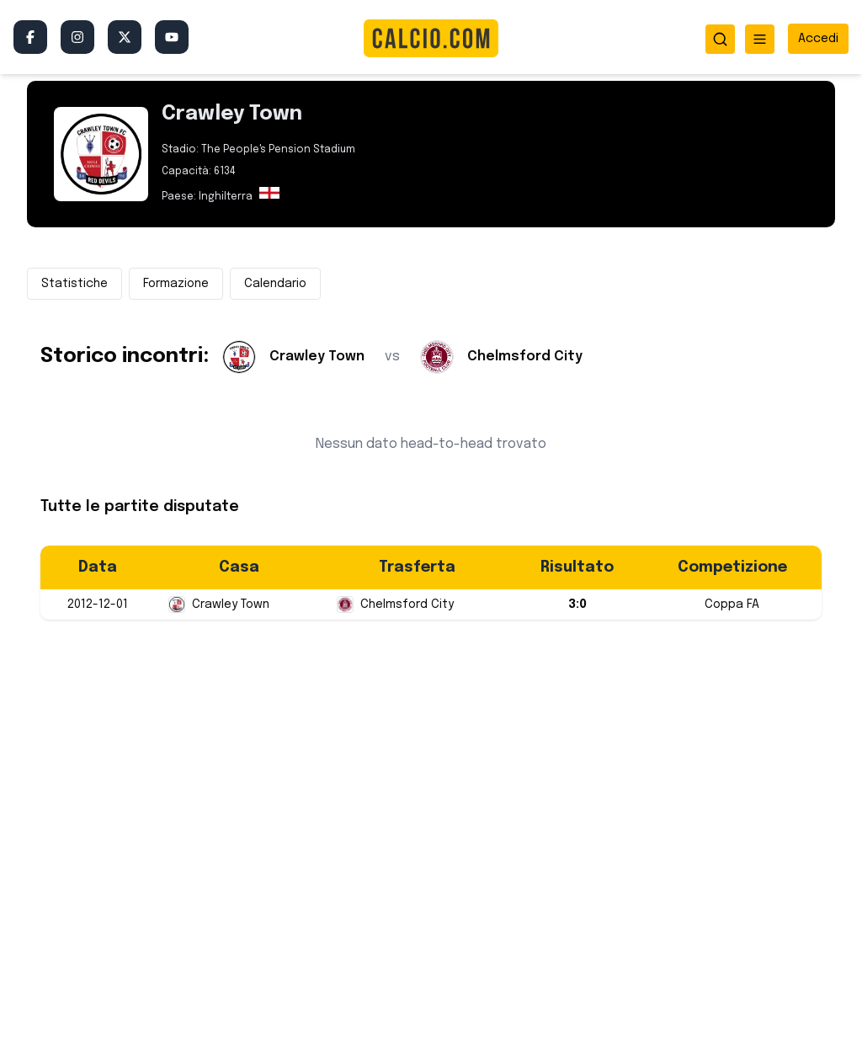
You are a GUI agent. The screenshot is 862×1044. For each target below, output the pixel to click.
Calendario (275, 284)
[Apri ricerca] (720, 39)
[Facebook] (30, 37)
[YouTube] (172, 37)
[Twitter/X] (124, 37)
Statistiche (74, 284)
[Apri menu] (759, 39)
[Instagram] (77, 37)
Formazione (176, 284)
